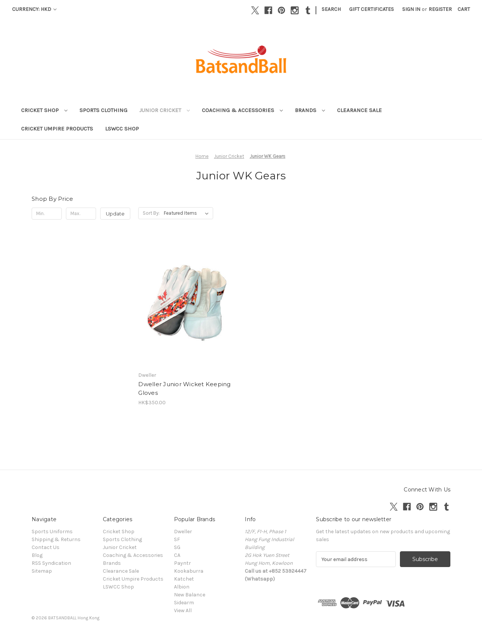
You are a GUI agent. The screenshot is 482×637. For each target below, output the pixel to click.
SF (177, 539)
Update (115, 214)
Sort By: (151, 213)
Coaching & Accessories (242, 110)
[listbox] (188, 213)
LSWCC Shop (122, 128)
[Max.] (81, 214)
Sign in (411, 9)
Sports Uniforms (52, 531)
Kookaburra (188, 571)
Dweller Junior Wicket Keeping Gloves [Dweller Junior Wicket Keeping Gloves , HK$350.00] (184, 388)
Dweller (183, 531)
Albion (181, 587)
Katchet (184, 579)
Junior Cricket (164, 110)
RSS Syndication (51, 563)
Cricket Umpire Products (57, 128)
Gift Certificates (371, 9)
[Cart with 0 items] (463, 9)
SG (177, 547)
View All (183, 610)
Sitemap (42, 571)
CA (177, 555)
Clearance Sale (359, 110)
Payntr (182, 563)
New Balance (189, 595)
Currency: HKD (34, 9)
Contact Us (45, 547)
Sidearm (184, 602)
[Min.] (47, 214)
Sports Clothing (103, 110)
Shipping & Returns (56, 539)
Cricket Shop (44, 110)
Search (331, 9)
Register (440, 9)
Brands (310, 110)
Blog (37, 555)
